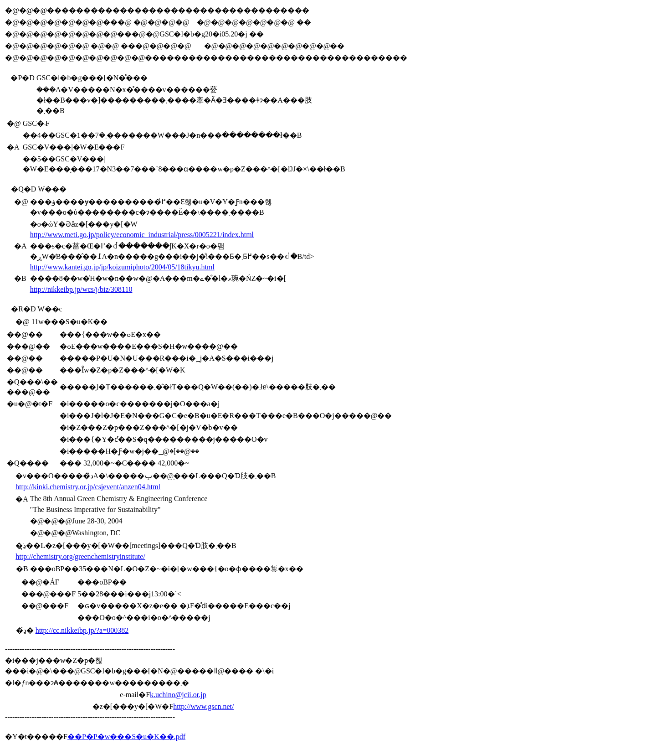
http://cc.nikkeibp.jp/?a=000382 (82, 630)
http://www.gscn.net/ (203, 706)
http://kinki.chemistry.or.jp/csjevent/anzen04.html (87, 487)
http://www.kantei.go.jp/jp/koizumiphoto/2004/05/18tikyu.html (122, 267)
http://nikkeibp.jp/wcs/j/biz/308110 (81, 289)
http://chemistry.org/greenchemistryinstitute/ (80, 556)
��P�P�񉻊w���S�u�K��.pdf (126, 736)
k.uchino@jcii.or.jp (178, 694)
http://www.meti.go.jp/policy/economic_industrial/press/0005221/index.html (142, 234)
